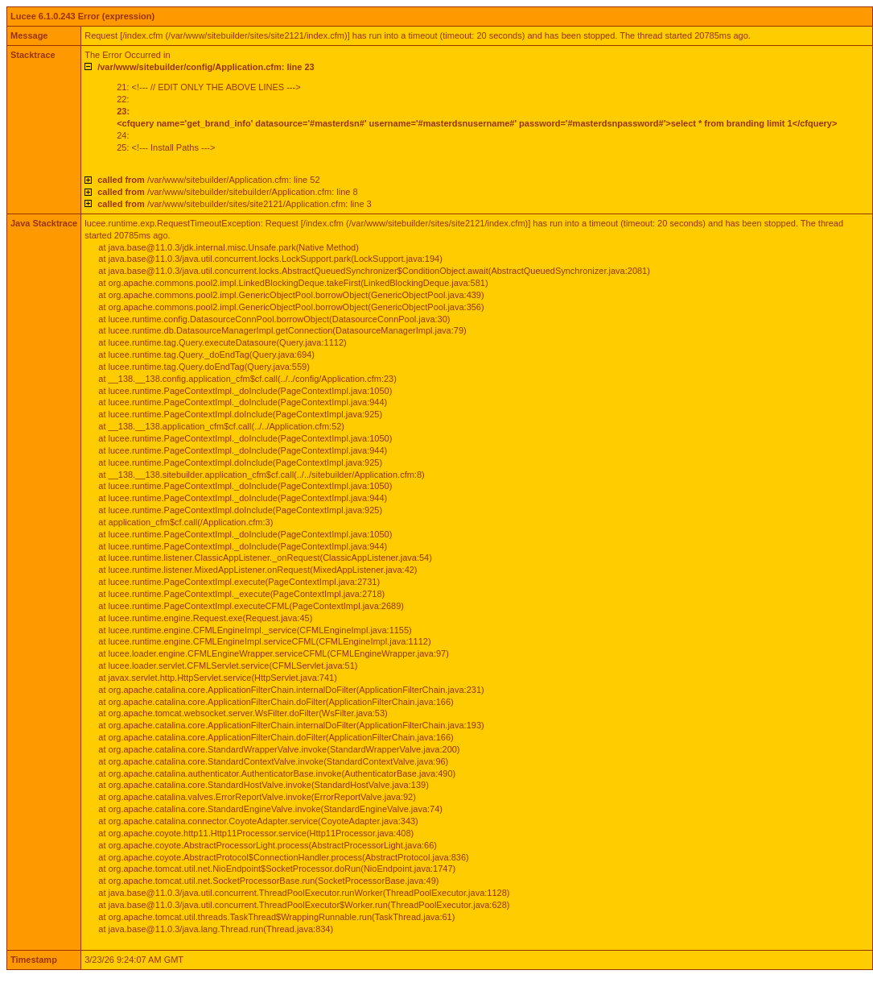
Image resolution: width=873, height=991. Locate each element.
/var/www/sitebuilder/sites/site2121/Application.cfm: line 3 (234, 204)
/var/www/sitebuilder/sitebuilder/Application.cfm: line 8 (227, 192)
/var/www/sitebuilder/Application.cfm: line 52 (208, 180)
